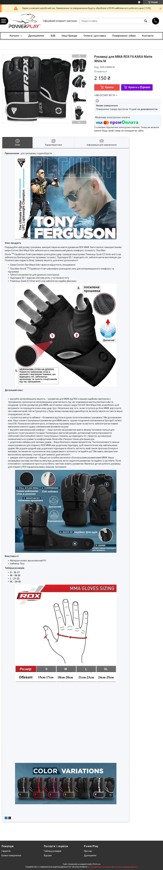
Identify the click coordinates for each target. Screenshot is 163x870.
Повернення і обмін (124, 35)
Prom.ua (96, 864)
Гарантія (6, 851)
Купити (109, 87)
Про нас (88, 851)
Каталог (14, 35)
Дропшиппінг (36, 35)
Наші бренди (69, 35)
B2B (53, 35)
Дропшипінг (90, 855)
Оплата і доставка (94, 35)
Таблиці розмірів (52, 851)
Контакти (147, 35)
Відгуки (48, 855)
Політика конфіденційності (126, 867)
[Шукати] (145, 21)
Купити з (139, 87)
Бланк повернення (11, 855)
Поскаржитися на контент (100, 867)
